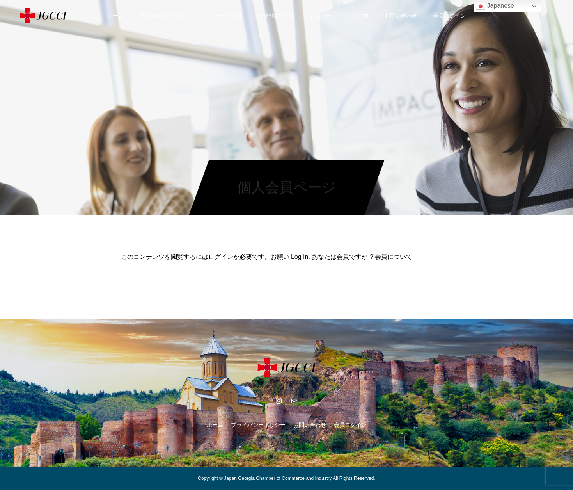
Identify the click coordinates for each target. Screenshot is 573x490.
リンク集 (358, 15)
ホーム (115, 15)
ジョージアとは (223, 15)
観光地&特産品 (276, 15)
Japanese (495, 6)
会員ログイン (449, 15)
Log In (299, 256)
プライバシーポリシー (258, 425)
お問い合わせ (401, 15)
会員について (393, 256)
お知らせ (321, 15)
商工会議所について (163, 15)
